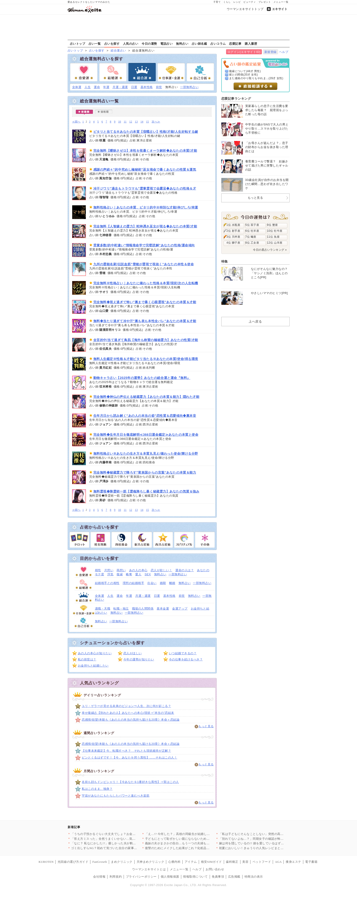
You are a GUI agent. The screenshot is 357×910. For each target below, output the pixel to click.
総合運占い (118, 50)
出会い (152, 583)
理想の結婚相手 (133, 583)
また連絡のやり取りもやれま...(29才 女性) (256, 78)
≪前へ (76, 121)
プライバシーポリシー (141, 876)
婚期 (163, 583)
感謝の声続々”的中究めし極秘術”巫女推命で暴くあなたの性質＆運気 (144, 169)
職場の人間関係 (143, 608)
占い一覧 (95, 44)
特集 (224, 261)
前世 (159, 87)
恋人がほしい (132, 653)
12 (130, 121)
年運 (106, 87)
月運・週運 (120, 87)
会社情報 (99, 876)
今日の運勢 (149, 44)
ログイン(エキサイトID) (243, 52)
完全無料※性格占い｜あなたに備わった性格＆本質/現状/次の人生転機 (145, 283)
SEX (148, 574)
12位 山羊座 (275, 242)
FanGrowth (99, 861)
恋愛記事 (235, 44)
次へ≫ (156, 121)
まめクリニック (122, 861)
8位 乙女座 (252, 242)
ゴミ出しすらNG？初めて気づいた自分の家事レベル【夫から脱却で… (119, 848)
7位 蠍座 (250, 236)
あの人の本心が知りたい (95, 653)
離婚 (172, 583)
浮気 (110, 574)
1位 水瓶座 (233, 225)
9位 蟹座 (272, 225)
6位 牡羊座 (252, 230)
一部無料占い (189, 87)
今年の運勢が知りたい (138, 659)
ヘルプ (283, 52)
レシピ (237, 2)
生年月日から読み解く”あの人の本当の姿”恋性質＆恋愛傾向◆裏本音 (144, 415)
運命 (97, 87)
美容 (245, 861)
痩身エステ (293, 861)
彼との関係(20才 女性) (243, 74)
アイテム (191, 861)
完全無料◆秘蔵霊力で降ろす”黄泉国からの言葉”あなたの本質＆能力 (144, 472)
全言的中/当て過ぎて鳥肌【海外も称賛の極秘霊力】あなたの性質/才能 (145, 340)
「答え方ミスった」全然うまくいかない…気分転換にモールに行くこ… (120, 838)
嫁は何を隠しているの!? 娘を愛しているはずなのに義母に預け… (264, 843)
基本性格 (146, 87)
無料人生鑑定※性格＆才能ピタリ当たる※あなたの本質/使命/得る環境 (145, 359)
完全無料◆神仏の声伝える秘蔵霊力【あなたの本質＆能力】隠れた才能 (146, 397)
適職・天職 (102, 608)
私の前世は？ (87, 659)
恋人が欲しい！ (161, 570)
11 (125, 121)
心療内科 (174, 861)
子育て (217, 2)
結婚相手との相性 (107, 583)
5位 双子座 (252, 225)
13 (136, 121)
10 (119, 121)
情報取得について (195, 876)
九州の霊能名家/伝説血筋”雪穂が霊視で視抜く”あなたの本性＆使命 (143, 264)
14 (141, 121)
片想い (109, 570)
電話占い (166, 44)
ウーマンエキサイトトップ (245, 9)
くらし (227, 2)
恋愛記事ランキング (236, 98)
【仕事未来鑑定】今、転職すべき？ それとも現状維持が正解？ (126, 750)
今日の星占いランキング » (270, 249)
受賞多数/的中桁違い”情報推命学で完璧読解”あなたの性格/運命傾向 (144, 245)
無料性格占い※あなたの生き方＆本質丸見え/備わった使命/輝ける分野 (145, 453)
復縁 (120, 574)
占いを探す (112, 44)
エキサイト (280, 9)
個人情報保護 (170, 876)
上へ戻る (255, 321)
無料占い (182, 44)
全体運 (77, 87)
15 (147, 121)
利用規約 (116, 876)
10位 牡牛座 (275, 230)
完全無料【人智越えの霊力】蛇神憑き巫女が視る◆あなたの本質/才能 (145, 226)
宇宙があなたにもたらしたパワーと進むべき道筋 (115, 795)
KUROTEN (46, 861)
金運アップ (180, 608)
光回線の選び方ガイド (73, 861)
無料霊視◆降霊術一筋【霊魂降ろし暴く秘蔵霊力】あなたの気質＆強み (146, 491)
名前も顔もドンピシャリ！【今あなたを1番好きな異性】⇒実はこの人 (130, 782)
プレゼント (264, 2)
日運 (134, 87)
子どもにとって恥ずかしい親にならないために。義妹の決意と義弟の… (194, 838)
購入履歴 (251, 44)
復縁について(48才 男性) (245, 71)
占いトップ (77, 44)
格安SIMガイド (211, 861)
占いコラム (218, 44)
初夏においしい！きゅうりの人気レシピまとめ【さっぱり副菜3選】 (266, 848)
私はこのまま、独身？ (97, 788)
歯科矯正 (232, 861)
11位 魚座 (273, 236)
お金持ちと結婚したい (93, 665)
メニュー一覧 (280, 2)
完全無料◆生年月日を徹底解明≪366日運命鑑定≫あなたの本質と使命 (146, 434)
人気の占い (130, 44)
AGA (278, 861)
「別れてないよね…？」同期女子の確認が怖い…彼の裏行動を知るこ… (268, 838)
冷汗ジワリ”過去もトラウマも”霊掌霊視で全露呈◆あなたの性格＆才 (144, 188)
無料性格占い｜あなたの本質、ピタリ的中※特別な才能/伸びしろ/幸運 (145, 207)
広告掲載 (234, 876)
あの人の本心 (138, 570)
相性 (98, 570)
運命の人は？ (184, 570)
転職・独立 (121, 608)
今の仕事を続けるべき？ (186, 659)
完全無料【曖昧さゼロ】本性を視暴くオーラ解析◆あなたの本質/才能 (145, 150)
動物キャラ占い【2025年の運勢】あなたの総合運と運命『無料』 (142, 378)
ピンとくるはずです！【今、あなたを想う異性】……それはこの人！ (129, 757)
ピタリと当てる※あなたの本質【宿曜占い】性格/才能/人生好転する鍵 (145, 131)
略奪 (129, 574)
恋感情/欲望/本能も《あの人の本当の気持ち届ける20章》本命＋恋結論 (130, 719)
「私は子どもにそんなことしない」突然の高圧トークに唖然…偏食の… (268, 834)
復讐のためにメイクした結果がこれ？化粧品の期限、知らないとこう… (194, 848)
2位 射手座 (233, 230)
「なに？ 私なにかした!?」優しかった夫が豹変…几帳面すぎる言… (117, 843)
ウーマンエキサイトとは (149, 869)
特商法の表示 (254, 876)
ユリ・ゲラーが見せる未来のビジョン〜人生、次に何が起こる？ (126, 706)
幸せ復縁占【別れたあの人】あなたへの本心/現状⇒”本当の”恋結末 (128, 712)
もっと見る (206, 726)
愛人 (138, 574)
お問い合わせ (215, 869)
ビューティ (249, 2)
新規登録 (270, 52)
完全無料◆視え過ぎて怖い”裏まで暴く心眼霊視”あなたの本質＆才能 (144, 302)
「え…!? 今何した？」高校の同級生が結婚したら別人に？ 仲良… (190, 834)
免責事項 (218, 876)
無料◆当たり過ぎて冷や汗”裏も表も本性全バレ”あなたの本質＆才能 (144, 321)
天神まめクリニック (150, 861)
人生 (87, 87)
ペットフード (261, 861)
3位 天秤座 (233, 236)
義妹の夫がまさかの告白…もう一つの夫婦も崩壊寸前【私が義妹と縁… (194, 843)
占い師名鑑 (199, 44)
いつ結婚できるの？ (183, 653)
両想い (121, 570)
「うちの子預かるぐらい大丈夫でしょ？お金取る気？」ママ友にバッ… (120, 834)
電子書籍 (311, 861)
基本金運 (163, 608)
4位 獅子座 (233, 242)
